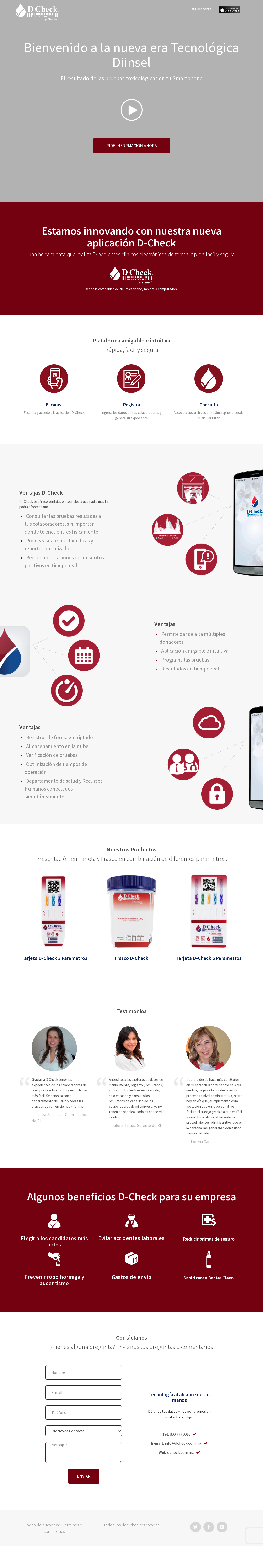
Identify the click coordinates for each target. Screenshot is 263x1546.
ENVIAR (84, 1476)
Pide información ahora (131, 145)
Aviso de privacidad (43, 1525)
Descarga (201, 8)
